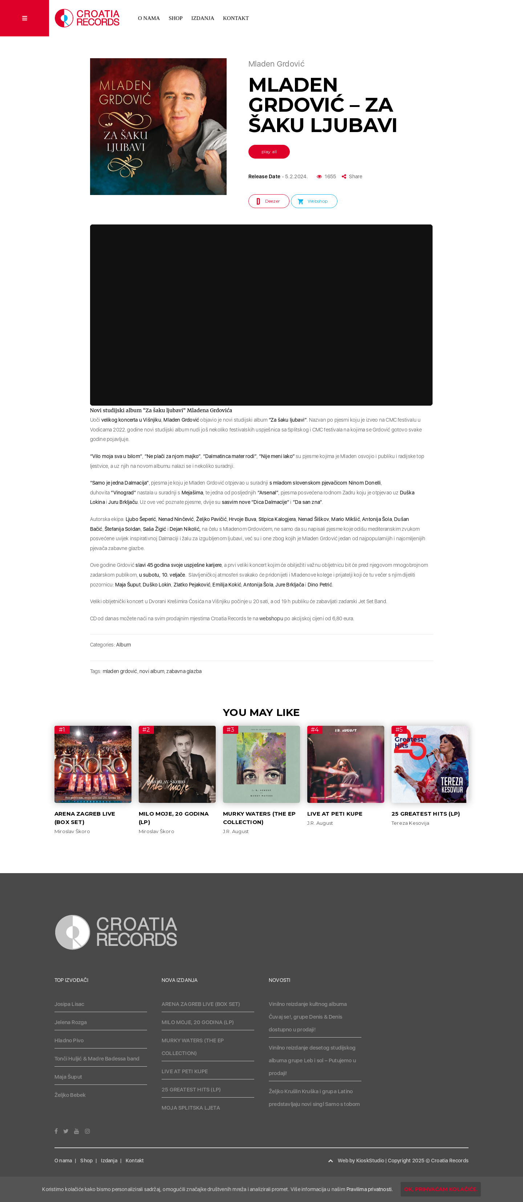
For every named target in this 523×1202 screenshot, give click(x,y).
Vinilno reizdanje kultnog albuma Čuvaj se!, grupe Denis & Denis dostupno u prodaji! (308, 1017)
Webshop (318, 201)
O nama (149, 18)
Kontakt (236, 18)
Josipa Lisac (69, 1004)
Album (123, 645)
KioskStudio (370, 1160)
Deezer (272, 201)
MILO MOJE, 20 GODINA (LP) (198, 1022)
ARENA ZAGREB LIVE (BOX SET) (201, 1004)
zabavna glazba (184, 671)
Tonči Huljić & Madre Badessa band (97, 1058)
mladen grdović (120, 671)
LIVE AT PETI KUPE (334, 813)
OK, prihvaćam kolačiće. (441, 1189)
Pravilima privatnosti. (369, 1189)
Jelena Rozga (70, 1022)
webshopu (271, 618)
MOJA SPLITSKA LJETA (191, 1108)
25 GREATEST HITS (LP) (426, 813)
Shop (175, 18)
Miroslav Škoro (72, 831)
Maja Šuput (68, 1077)
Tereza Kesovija (410, 823)
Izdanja (202, 18)
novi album (151, 671)
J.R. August (236, 831)
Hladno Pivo (69, 1040)
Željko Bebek (70, 1095)
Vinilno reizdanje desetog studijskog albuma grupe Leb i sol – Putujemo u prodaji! (312, 1060)
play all (269, 151)
